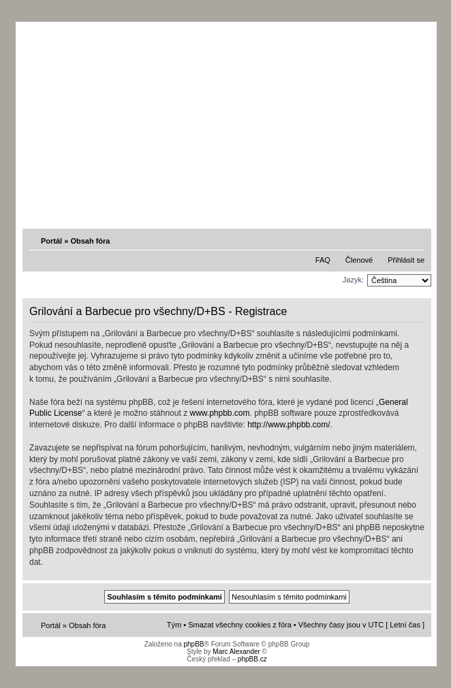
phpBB (193, 644)
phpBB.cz (252, 659)
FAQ (322, 260)
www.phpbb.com (219, 413)
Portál (51, 241)
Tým (174, 625)
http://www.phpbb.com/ (288, 424)
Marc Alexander (236, 651)
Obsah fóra (90, 241)
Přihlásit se (406, 260)
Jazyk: (353, 280)
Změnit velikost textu (415, 240)
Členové (359, 260)
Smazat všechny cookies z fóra (240, 625)
